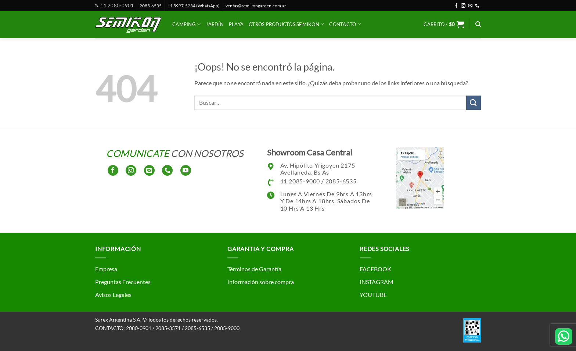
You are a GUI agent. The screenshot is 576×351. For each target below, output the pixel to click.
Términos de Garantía (254, 268)
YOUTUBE (373, 294)
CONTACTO (345, 24)
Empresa (106, 268)
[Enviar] (473, 103)
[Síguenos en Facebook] (456, 5)
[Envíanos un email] (470, 5)
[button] (444, 24)
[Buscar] (478, 24)
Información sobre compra (260, 281)
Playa (236, 24)
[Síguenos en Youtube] (186, 170)
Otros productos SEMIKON (286, 24)
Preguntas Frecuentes (123, 281)
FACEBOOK (375, 268)
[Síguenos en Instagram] (463, 5)
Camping (186, 24)
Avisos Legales (113, 294)
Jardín (215, 24)
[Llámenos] (477, 5)
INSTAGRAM (376, 281)
